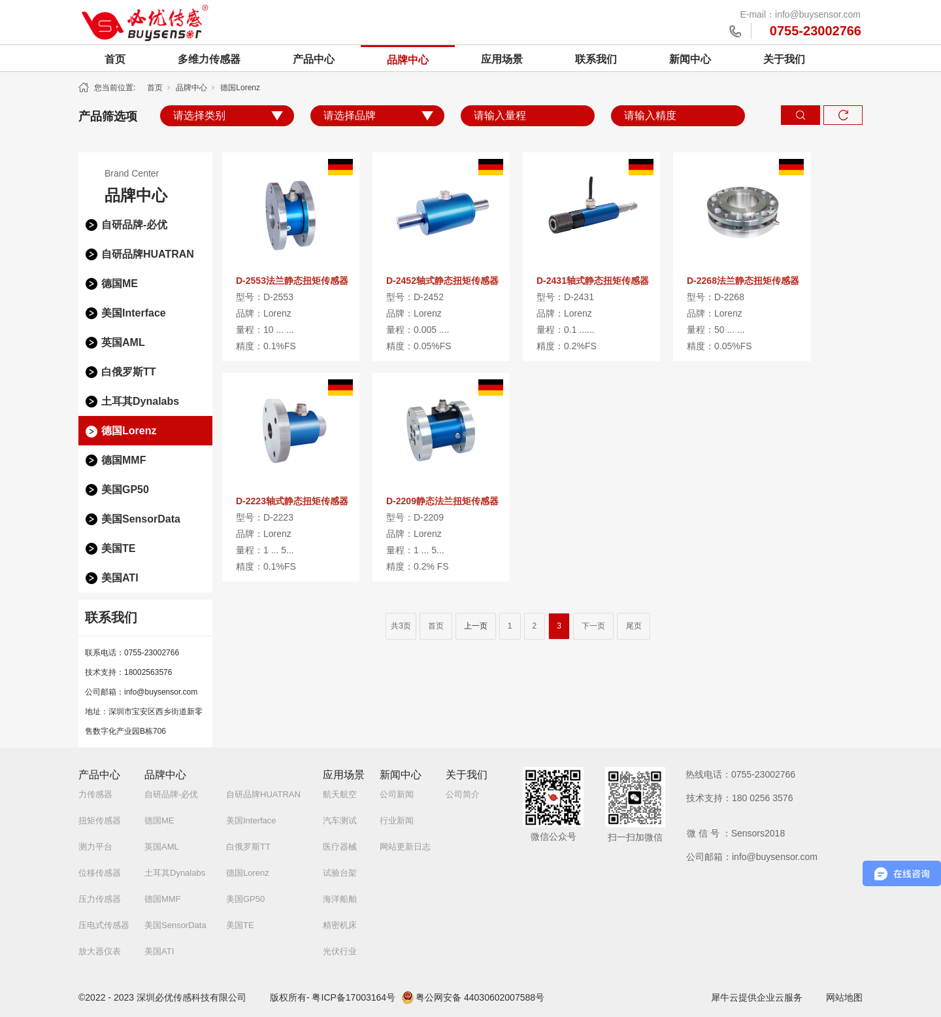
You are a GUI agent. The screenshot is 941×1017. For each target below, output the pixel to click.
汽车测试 (340, 820)
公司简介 (463, 794)
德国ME (119, 283)
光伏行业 (340, 951)
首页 (115, 59)
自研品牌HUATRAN (147, 254)
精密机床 (340, 925)
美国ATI (120, 577)
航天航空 (340, 794)
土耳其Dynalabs (140, 401)
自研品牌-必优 (134, 224)
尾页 (634, 625)
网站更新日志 (405, 847)
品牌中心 (408, 59)
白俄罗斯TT (128, 371)
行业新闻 (397, 820)
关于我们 (784, 59)
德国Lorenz (240, 87)
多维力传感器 (209, 59)
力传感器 (95, 794)
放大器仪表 (99, 951)
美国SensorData (140, 519)
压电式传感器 (103, 925)
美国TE (118, 548)
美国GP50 (125, 489)
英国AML (123, 342)
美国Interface (133, 313)
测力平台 (95, 847)
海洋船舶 (340, 899)
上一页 (475, 625)
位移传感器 (99, 873)
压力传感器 (99, 899)
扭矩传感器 (99, 820)
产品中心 (314, 59)
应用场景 (502, 59)
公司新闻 (397, 794)
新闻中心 (690, 59)
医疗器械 (340, 847)
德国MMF (123, 460)
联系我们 (596, 59)
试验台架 (340, 873)
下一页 (593, 625)
